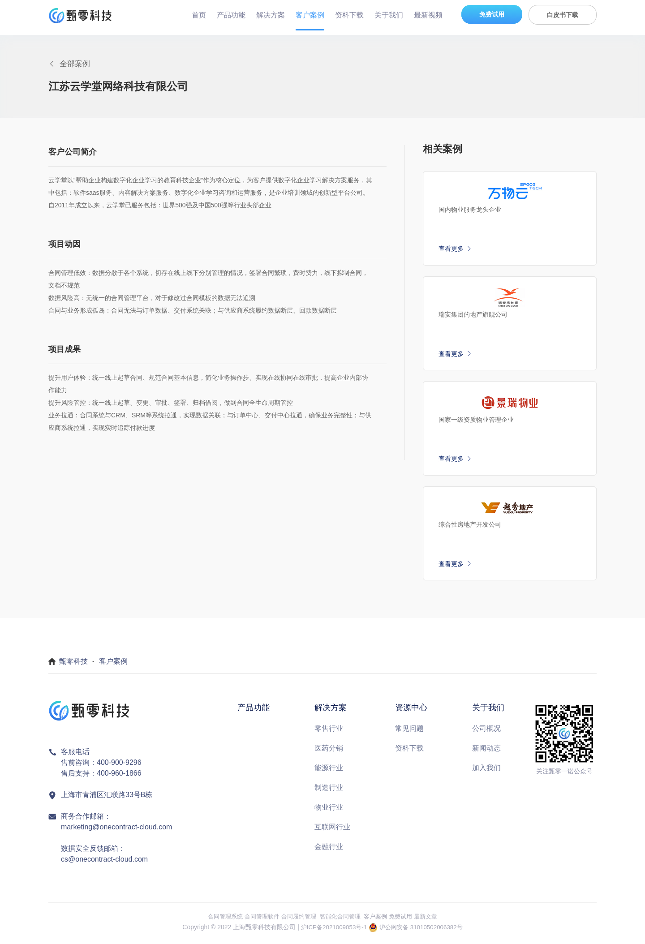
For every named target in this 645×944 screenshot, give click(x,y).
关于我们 (388, 15)
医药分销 (328, 751)
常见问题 (409, 731)
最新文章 (433, 919)
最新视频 (428, 15)
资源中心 (411, 711)
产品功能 (231, 15)
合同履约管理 (297, 919)
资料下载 (349, 15)
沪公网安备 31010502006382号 (423, 930)
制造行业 (328, 790)
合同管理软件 (257, 919)
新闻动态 (486, 751)
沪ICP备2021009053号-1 (331, 930)
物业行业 (328, 810)
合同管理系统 (218, 919)
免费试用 (491, 14)
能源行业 (328, 771)
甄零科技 (73, 665)
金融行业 (328, 850)
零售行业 (328, 731)
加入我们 (486, 771)
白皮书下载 (562, 14)
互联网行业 (332, 830)
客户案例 (310, 15)
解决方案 (270, 15)
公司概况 (486, 731)
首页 (199, 15)
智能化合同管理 (341, 919)
